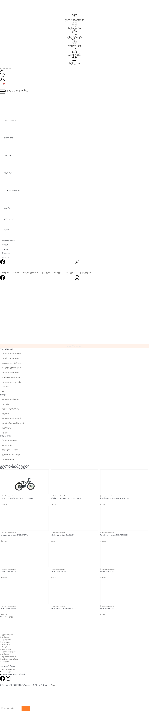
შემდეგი (12, 612)
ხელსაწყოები (7, 429)
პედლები (5, 415)
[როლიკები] (74, 41)
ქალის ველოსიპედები (10, 360)
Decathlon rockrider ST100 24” (63, 604)
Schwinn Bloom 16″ (8, 604)
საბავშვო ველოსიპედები (11, 369)
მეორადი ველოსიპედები (11, 355)
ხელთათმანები (8, 461)
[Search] (27, 706)
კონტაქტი (69, 273)
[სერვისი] (74, 58)
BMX (3, 393)
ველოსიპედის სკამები (10, 401)
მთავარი (5, 273)
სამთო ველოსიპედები (10, 374)
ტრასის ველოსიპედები (11, 379)
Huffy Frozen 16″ (107, 569)
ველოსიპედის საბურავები (12, 420)
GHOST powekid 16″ (8, 569)
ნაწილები (74, 28)
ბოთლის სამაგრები (9, 442)
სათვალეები (7, 447)
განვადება (46, 273)
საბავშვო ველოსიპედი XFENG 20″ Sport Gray (17, 498)
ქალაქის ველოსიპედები (11, 384)
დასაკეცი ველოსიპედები (11, 365)
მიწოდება (57, 273)
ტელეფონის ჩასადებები (11, 456)
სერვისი (74, 63)
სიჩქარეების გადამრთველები (13, 425)
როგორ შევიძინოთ (30, 273)
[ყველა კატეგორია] (2, 91)
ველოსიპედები (74, 19)
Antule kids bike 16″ (58, 569)
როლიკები (74, 45)
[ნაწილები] (74, 24)
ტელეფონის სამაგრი (10, 451)
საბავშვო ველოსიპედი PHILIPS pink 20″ (114, 534)
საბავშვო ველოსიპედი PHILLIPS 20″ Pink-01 (66, 498)
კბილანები (6, 406)
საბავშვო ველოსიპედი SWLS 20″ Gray (14, 534)
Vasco (53, 682)
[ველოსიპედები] (74, 15)
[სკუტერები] (74, 50)
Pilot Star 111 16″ (107, 604)
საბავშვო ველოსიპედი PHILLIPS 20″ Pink (114, 498)
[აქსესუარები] (74, 32)
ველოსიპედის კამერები (11, 410)
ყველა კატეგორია (16, 90)
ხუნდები (5, 434)
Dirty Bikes (5, 388)
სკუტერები (74, 54)
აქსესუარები (74, 37)
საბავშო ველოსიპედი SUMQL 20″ (62, 534)
